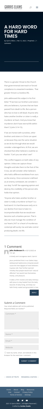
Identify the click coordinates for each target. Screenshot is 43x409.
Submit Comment (29, 361)
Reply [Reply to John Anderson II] (34, 293)
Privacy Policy (28, 392)
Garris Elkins (10, 41)
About (16, 390)
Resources (30, 390)
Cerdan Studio (25, 406)
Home (8, 390)
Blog (22, 390)
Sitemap (28, 395)
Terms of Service (16, 395)
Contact (17, 392)
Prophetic (31, 41)
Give (9, 392)
